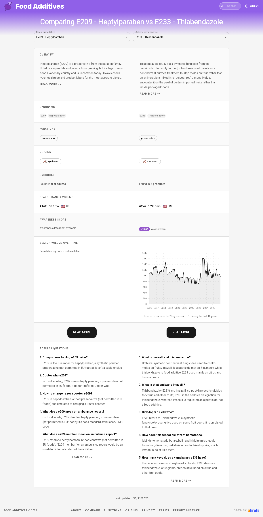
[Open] (126, 37)
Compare (92, 510)
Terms (164, 510)
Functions (113, 510)
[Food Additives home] (34, 6)
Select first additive (45, 32)
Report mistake (186, 510)
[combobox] (233, 6)
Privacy (148, 510)
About (76, 510)
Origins (131, 510)
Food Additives (15, 510)
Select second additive (147, 32)
